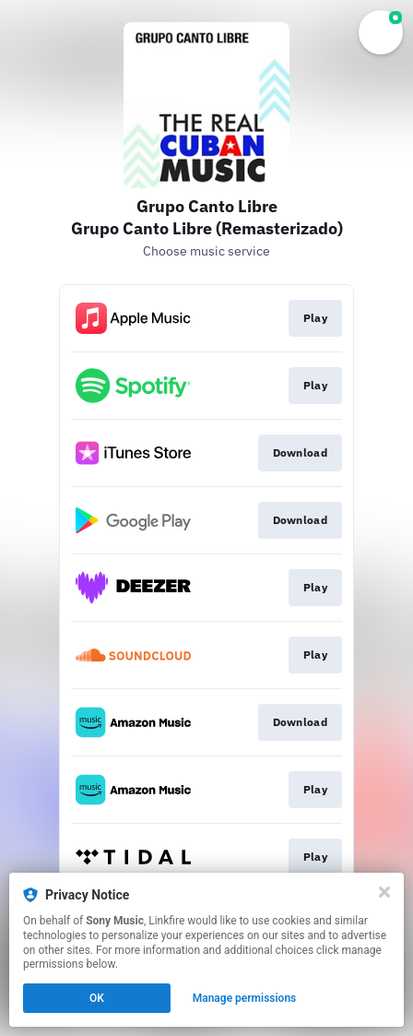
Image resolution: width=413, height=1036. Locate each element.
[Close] (384, 892)
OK (96, 998)
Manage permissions (245, 998)
